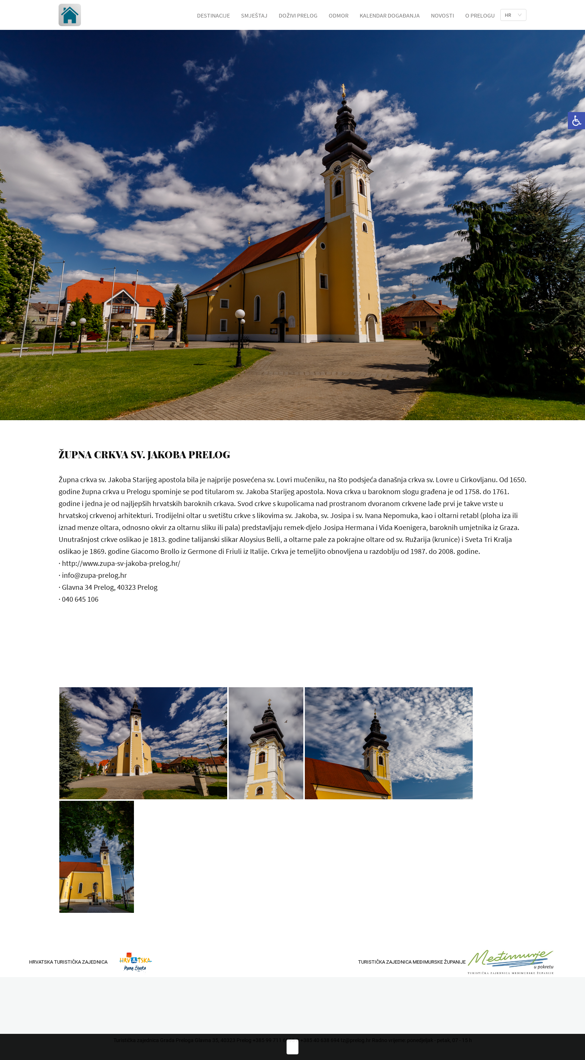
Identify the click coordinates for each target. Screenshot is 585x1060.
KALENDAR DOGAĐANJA (390, 15)
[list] (513, 15)
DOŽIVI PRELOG (298, 15)
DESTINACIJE (213, 15)
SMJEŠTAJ (254, 15)
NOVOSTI (442, 15)
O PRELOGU (480, 15)
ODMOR (338, 15)
